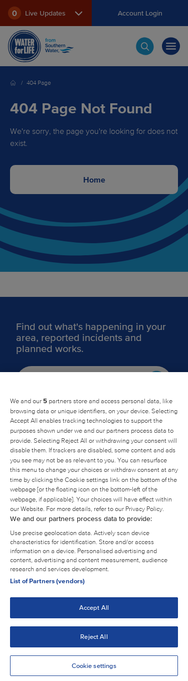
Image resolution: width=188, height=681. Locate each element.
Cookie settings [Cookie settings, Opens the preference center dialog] (94, 668)
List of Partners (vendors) (47, 584)
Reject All (93, 640)
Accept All (94, 611)
